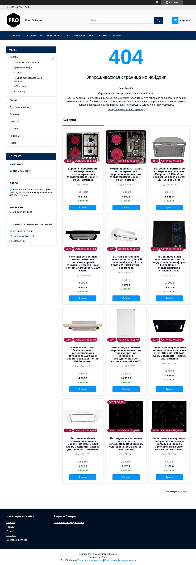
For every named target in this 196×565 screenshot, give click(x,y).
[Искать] (158, 20)
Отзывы (14, 114)
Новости (14, 121)
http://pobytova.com (23, 231)
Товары (32, 35)
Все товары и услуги (176, 491)
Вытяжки (18, 72)
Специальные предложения (69, 522)
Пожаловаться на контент (90, 560)
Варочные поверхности (26, 62)
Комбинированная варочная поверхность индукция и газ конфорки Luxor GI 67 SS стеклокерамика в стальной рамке (169, 263)
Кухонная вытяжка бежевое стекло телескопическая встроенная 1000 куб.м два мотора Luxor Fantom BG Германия (82, 354)
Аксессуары (20, 91)
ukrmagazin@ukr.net (23, 236)
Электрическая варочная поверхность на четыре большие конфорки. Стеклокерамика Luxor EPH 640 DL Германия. (169, 444)
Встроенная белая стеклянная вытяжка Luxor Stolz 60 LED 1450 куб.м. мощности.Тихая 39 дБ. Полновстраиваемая (82, 444)
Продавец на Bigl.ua (98, 557)
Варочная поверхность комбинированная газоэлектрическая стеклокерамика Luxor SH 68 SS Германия (83, 174)
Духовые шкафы (23, 67)
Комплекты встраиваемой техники (28, 79)
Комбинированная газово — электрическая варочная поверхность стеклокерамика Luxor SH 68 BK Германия (126, 174)
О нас (13, 142)
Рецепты (15, 135)
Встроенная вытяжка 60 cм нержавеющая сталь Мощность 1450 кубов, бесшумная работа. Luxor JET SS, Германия (169, 174)
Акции (13, 100)
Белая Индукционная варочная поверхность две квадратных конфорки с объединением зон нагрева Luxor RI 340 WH (126, 354)
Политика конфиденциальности (120, 560)
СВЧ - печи (20, 86)
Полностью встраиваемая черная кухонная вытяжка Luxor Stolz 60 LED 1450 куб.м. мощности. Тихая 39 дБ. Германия (169, 353)
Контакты (53, 35)
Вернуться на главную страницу (126, 109)
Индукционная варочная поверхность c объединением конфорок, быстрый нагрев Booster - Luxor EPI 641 (126, 444)
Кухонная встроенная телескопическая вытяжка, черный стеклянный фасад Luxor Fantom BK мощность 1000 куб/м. (83, 263)
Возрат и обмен (110, 35)
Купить (82, 207)
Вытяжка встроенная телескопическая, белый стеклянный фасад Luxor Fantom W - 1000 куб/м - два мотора (126, 262)
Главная (14, 35)
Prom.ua (113, 554)
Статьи (14, 128)
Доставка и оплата (80, 35)
